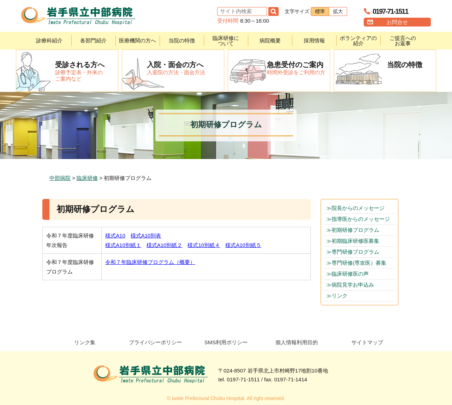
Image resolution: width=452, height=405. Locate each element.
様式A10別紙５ (243, 245)
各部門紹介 (93, 40)
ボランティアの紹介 (358, 40)
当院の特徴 (181, 40)
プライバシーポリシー (155, 342)
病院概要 (270, 40)
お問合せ (397, 22)
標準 (320, 11)
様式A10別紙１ (123, 245)
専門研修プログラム (355, 252)
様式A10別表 (146, 236)
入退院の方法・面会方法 (185, 67)
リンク (339, 296)
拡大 (338, 11)
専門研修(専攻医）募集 (359, 263)
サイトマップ (367, 342)
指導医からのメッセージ (361, 219)
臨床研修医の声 (350, 274)
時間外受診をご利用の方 (298, 67)
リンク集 (84, 342)
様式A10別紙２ (165, 245)
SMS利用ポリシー (226, 342)
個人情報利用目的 (296, 342)
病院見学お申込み (353, 285)
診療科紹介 (49, 40)
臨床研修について (226, 40)
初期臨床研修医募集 (355, 241)
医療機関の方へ (137, 40)
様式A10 (115, 236)
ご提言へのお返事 (402, 40)
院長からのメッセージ (358, 208)
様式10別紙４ (204, 245)
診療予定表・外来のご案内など (86, 71)
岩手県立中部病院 (78, 16)
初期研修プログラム (355, 230)
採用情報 (314, 40)
